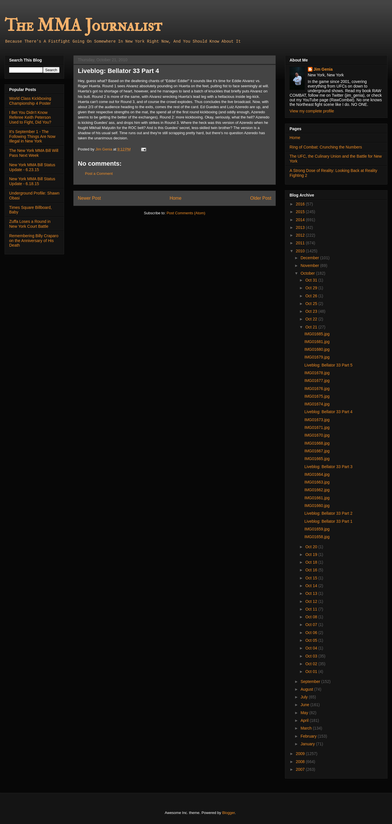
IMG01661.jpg (317, 498)
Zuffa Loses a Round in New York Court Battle (30, 224)
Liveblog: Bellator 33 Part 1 (328, 521)
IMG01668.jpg (317, 443)
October (308, 273)
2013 (301, 227)
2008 (301, 761)
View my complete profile (312, 111)
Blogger (228, 813)
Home (176, 198)
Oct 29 (311, 288)
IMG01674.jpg (317, 404)
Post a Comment (99, 173)
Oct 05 (311, 640)
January (308, 744)
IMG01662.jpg (317, 490)
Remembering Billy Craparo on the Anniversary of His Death (33, 240)
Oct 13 (311, 593)
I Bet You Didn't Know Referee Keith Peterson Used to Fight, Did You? (30, 117)
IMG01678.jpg (317, 373)
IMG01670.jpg (317, 435)
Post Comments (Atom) (186, 213)
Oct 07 (311, 624)
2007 (301, 769)
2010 (301, 251)
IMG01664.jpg (317, 474)
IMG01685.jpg (317, 334)
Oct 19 (311, 554)
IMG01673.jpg (317, 419)
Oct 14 (311, 585)
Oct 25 (311, 303)
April (305, 720)
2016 (301, 204)
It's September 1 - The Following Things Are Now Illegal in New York (32, 136)
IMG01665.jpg (317, 458)
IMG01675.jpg (317, 396)
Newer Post (89, 198)
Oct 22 (311, 319)
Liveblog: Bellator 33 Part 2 (328, 513)
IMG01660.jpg (317, 505)
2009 (301, 753)
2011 (301, 243)
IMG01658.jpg (317, 536)
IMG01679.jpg (317, 357)
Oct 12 (311, 601)
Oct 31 (311, 280)
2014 (301, 219)
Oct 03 (311, 656)
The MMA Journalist (83, 25)
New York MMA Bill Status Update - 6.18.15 (32, 181)
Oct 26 (311, 296)
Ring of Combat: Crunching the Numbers (326, 147)
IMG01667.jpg (317, 451)
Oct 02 (311, 663)
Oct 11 (311, 609)
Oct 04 (311, 648)
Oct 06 (311, 632)
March (306, 728)
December (310, 257)
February (309, 736)
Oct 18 (311, 562)
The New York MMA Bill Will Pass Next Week (33, 153)
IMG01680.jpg (317, 349)
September (310, 681)
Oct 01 (311, 671)
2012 (301, 235)
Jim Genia (323, 69)
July (304, 697)
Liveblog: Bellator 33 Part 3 (328, 466)
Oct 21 (311, 327)
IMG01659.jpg (317, 529)
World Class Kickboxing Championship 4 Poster (30, 101)
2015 (301, 211)
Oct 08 (311, 617)
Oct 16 (311, 570)
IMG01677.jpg (317, 380)
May (304, 712)
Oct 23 (311, 311)
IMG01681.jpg (317, 341)
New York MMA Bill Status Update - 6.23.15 (32, 167)
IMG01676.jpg (317, 388)
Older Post (260, 198)
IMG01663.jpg (317, 482)
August (307, 689)
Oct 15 (311, 578)
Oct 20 (311, 546)
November (310, 265)
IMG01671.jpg (317, 427)
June (305, 704)
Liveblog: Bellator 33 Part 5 (328, 365)
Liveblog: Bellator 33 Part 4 (328, 411)
